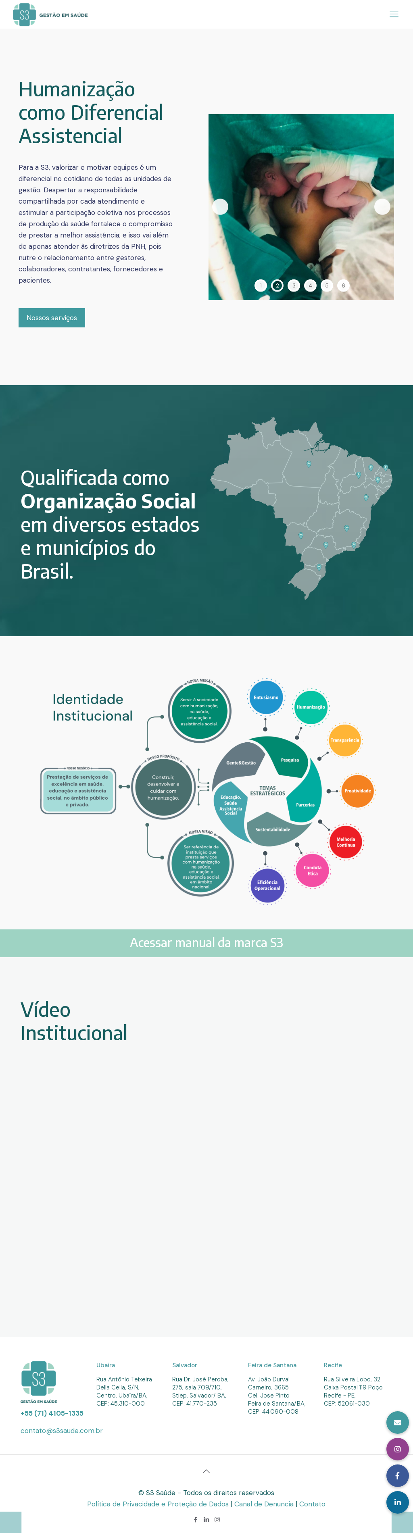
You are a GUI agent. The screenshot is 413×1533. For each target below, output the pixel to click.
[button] (397, 1502)
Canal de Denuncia (265, 1504)
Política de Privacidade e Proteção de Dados (159, 1504)
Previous (220, 207)
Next (382, 207)
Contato (312, 1504)
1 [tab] (261, 285)
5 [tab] (327, 285)
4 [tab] (311, 285)
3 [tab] (294, 285)
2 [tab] (277, 285)
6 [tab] (343, 285)
